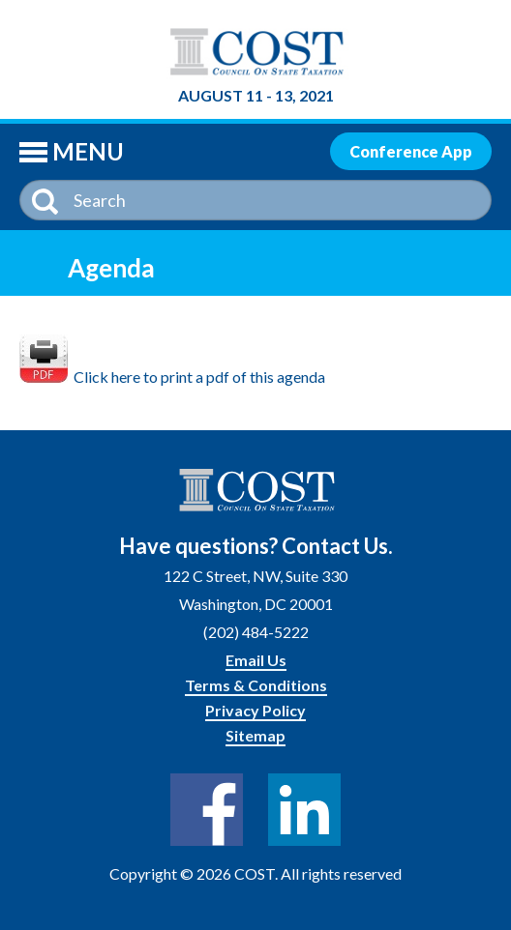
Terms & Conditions (256, 685)
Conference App (410, 151)
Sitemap (255, 735)
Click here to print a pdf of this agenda (172, 376)
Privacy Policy (255, 710)
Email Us (255, 660)
